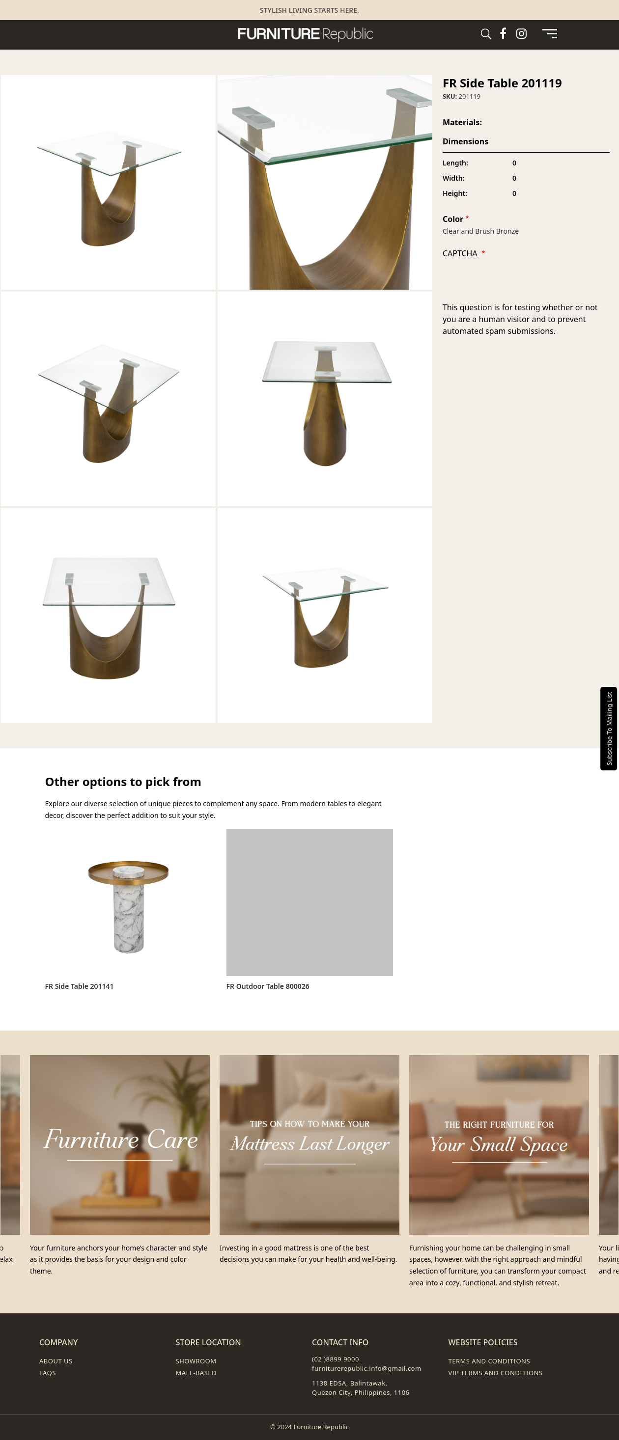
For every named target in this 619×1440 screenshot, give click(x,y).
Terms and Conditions (490, 1361)
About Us (56, 1361)
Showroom (196, 1361)
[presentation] (517, 282)
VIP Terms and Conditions (496, 1372)
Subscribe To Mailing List (609, 728)
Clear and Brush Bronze (481, 231)
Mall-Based (196, 1372)
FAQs (47, 1372)
